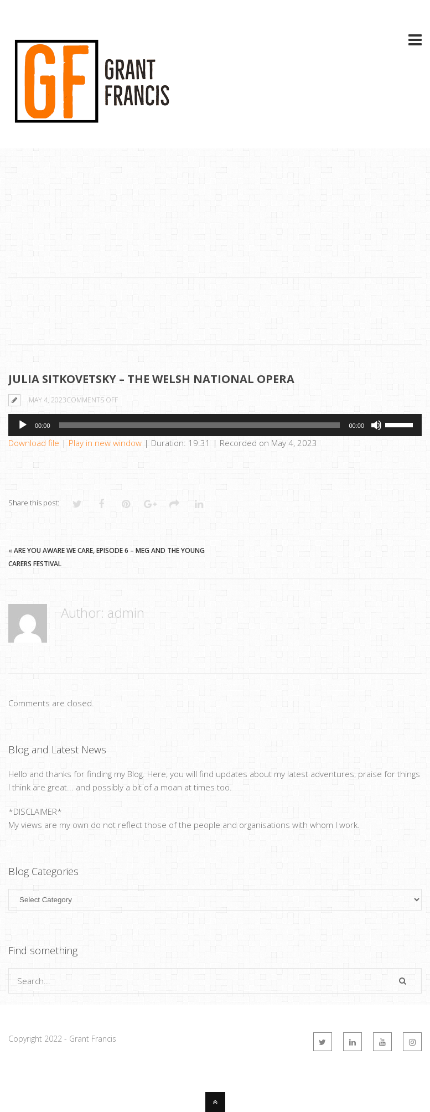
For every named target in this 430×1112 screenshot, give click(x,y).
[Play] (22, 425)
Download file (33, 442)
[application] (215, 425)
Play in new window (105, 442)
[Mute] (376, 425)
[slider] (199, 425)
